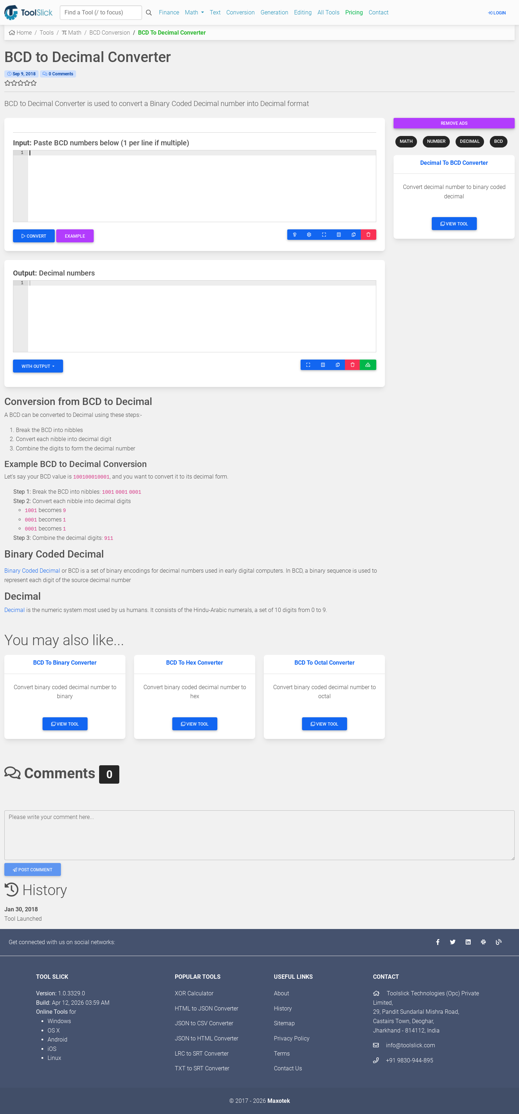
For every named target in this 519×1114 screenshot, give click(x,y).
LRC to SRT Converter (202, 1053)
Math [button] (192, 12)
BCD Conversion (109, 32)
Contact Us (288, 1068)
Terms (282, 1053)
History (283, 1008)
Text (215, 12)
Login (497, 13)
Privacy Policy (292, 1038)
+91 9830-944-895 (403, 1060)
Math (71, 32)
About (281, 993)
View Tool (454, 223)
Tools (47, 32)
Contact (379, 12)
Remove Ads (454, 123)
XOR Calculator (194, 993)
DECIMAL (470, 141)
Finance (169, 12)
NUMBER (436, 141)
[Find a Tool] (101, 12)
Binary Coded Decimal (32, 570)
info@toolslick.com (404, 1045)
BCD (498, 141)
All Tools (329, 12)
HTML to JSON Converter (206, 1008)
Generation (274, 12)
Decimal (14, 610)
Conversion (240, 12)
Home (20, 32)
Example (75, 236)
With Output (36, 366)
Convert (34, 236)
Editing (303, 12)
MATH (406, 141)
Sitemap (284, 1023)
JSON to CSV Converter (204, 1023)
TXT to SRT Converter (202, 1068)
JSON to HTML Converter (206, 1038)
